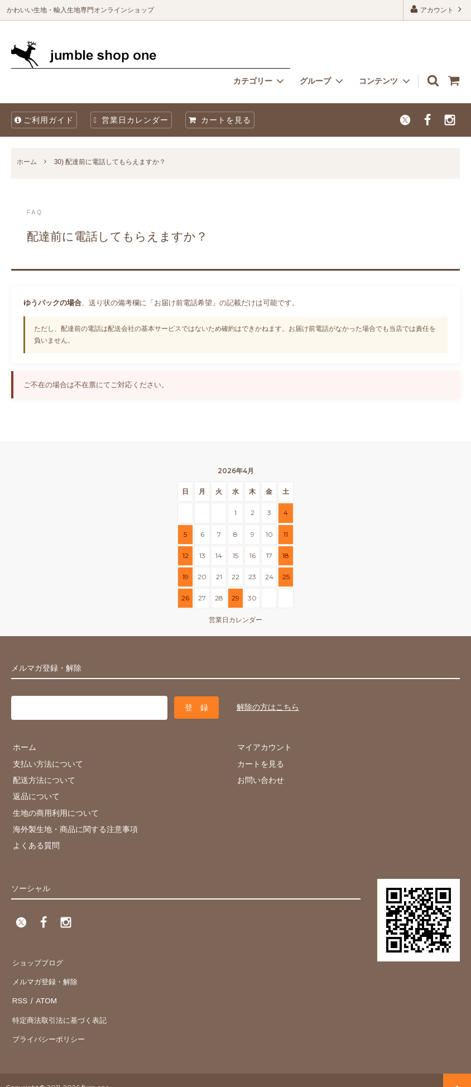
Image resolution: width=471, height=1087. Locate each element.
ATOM (44, 993)
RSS (19, 993)
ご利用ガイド (44, 120)
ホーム (27, 162)
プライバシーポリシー (50, 1025)
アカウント (437, 9)
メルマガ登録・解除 (46, 976)
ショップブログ (38, 960)
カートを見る (220, 120)
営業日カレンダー (131, 120)
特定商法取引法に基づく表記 (62, 1009)
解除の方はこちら (268, 706)
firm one (95, 1073)
